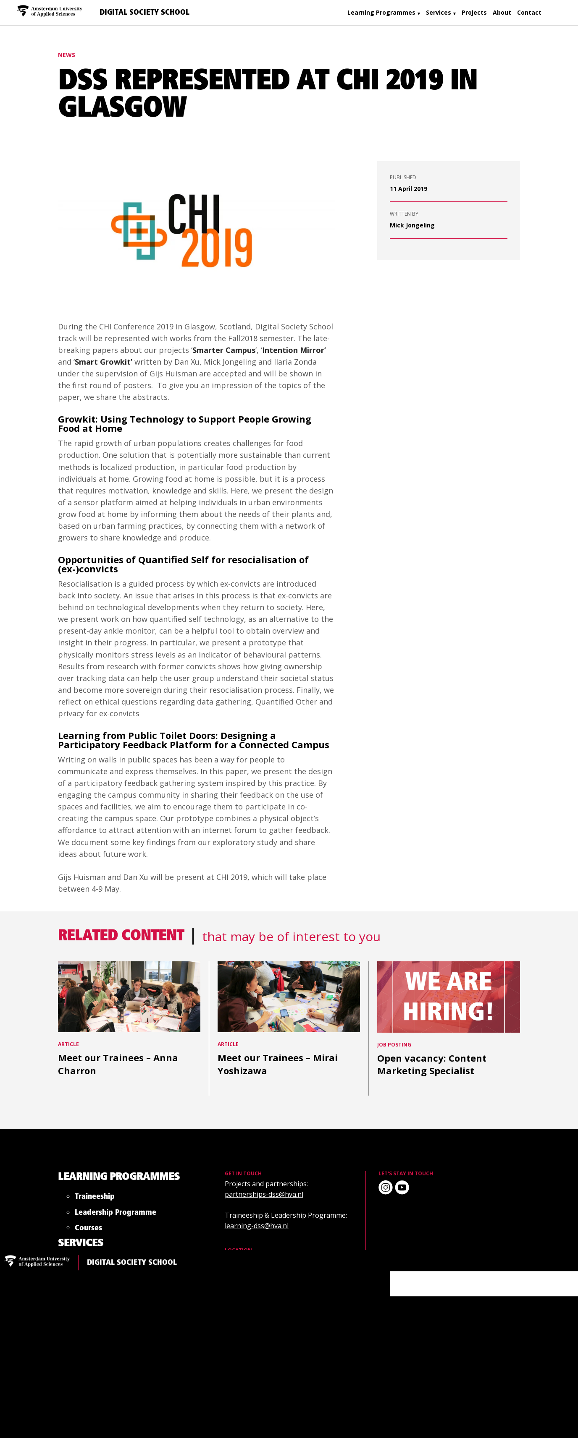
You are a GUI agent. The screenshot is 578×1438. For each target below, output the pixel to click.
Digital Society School (144, 12)
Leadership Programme (163, 1226)
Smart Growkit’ (103, 362)
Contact (529, 12)
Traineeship (160, 1174)
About (502, 12)
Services (438, 12)
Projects (474, 12)
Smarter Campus (223, 350)
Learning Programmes (381, 12)
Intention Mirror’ (294, 350)
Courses (136, 1278)
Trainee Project (189, 1343)
